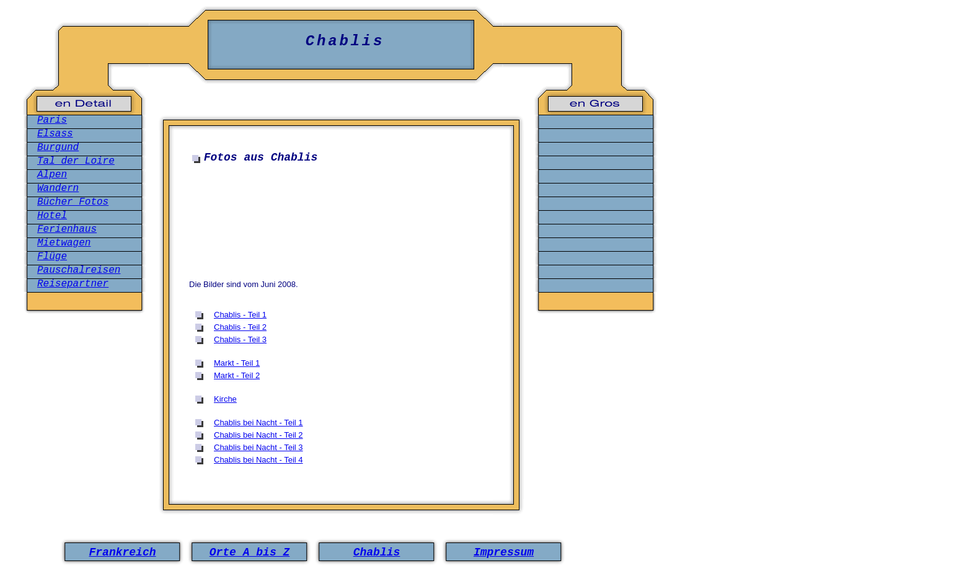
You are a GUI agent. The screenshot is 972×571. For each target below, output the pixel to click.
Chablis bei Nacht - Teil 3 (258, 447)
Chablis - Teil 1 (240, 314)
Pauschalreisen (78, 270)
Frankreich (122, 552)
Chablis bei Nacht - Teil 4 (258, 459)
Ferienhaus (67, 229)
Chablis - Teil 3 (240, 339)
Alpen (52, 174)
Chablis (376, 552)
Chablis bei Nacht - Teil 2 (258, 435)
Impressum (504, 552)
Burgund (58, 147)
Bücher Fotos (72, 202)
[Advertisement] (344, 207)
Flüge (52, 256)
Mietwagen (64, 243)
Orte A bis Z (250, 552)
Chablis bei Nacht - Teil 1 (258, 422)
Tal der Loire (76, 161)
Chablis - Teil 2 (240, 327)
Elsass (55, 133)
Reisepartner (72, 284)
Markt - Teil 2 (237, 375)
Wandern (58, 188)
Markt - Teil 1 (237, 363)
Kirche (225, 399)
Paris (52, 120)
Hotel (52, 215)
